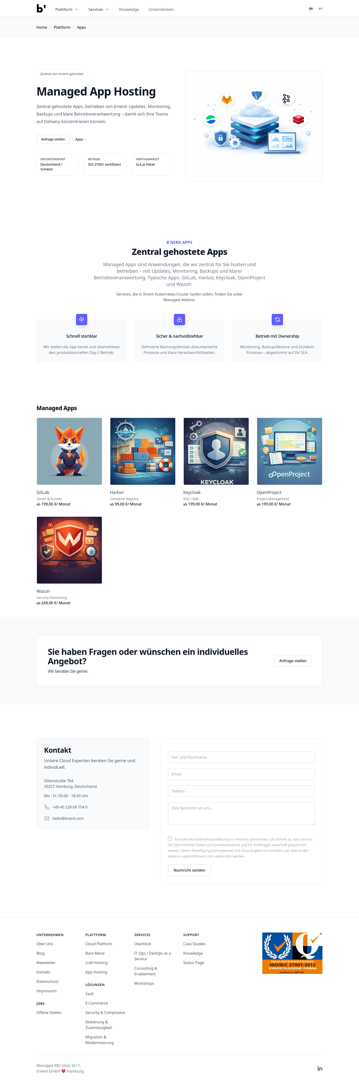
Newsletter (46, 962)
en (321, 8)
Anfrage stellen (53, 139)
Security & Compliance (105, 1012)
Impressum (46, 990)
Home (41, 27)
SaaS (89, 993)
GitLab (42, 492)
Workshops (144, 983)
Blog (40, 953)
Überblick (142, 943)
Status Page (193, 962)
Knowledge (129, 9)
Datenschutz (47, 981)
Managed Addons (179, 299)
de (311, 8)
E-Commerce (96, 1003)
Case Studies (194, 943)
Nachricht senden (189, 870)
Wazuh (43, 591)
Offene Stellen (48, 1012)
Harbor (117, 492)
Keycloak (192, 492)
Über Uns (44, 943)
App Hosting (96, 972)
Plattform (62, 27)
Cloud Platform (98, 943)
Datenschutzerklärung (211, 839)
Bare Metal (94, 953)
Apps (81, 27)
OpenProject (269, 492)
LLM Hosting (96, 962)
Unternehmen (161, 9)
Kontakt (43, 972)
